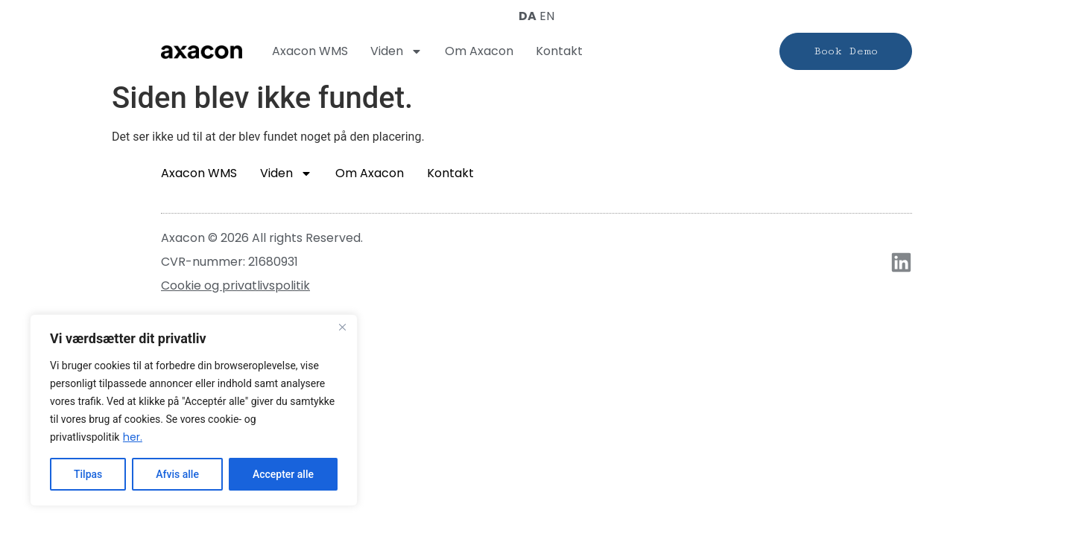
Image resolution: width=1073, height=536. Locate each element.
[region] (194, 410)
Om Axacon (479, 51)
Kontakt (559, 51)
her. (132, 437)
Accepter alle (283, 474)
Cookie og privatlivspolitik (235, 285)
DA (527, 16)
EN (546, 16)
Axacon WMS (310, 51)
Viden (396, 51)
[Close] (342, 327)
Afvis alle (177, 474)
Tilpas (88, 474)
